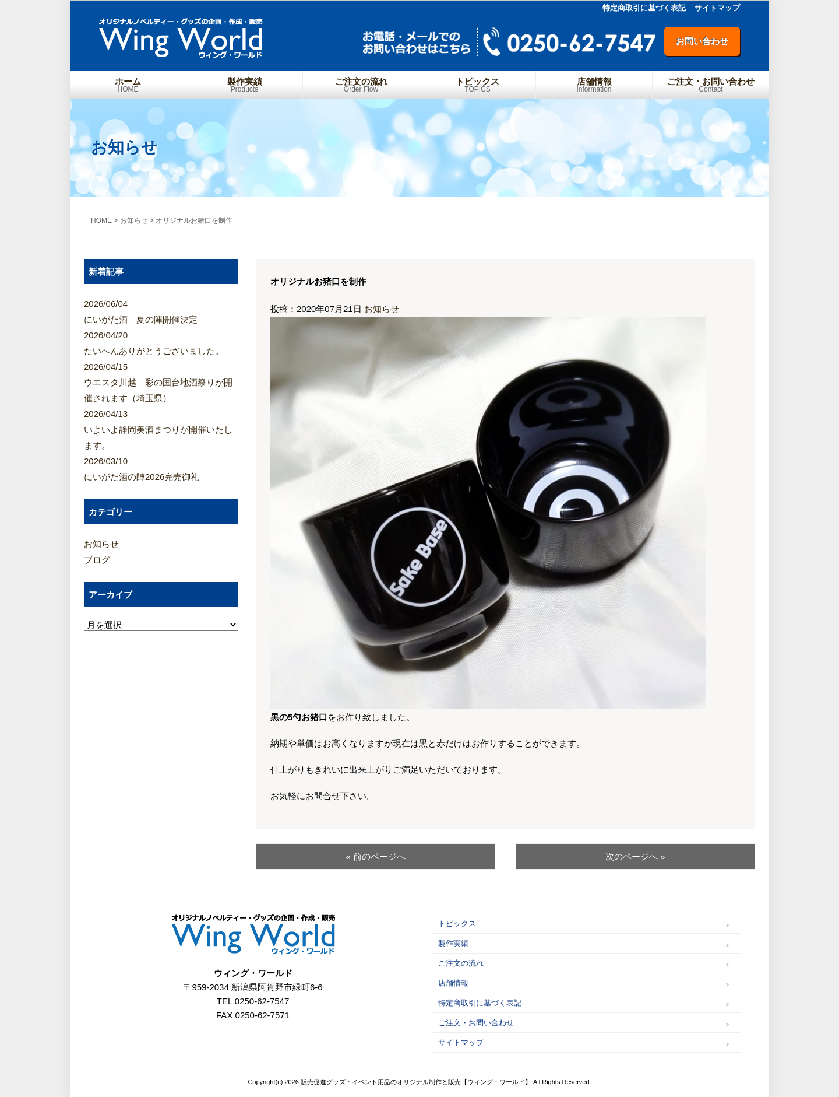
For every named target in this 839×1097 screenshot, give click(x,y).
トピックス (477, 84)
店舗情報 (594, 84)
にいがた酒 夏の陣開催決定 (161, 310)
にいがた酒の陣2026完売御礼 (161, 467)
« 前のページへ (376, 856)
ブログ (97, 560)
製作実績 (244, 84)
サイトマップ (717, 7)
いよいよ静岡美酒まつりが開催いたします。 (161, 428)
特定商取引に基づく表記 (644, 7)
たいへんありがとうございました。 (161, 341)
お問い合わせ (702, 41)
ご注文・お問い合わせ (710, 84)
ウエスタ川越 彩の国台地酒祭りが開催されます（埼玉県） (161, 381)
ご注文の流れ (361, 84)
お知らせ (381, 309)
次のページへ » (635, 856)
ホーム (128, 84)
